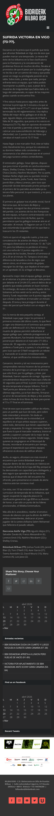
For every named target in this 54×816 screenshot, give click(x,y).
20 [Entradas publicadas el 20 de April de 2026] (4, 621)
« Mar (5, 628)
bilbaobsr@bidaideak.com (27, 789)
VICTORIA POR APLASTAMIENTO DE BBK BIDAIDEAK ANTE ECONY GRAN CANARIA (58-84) (26, 667)
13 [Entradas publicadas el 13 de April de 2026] (4, 617)
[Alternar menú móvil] (48, 27)
